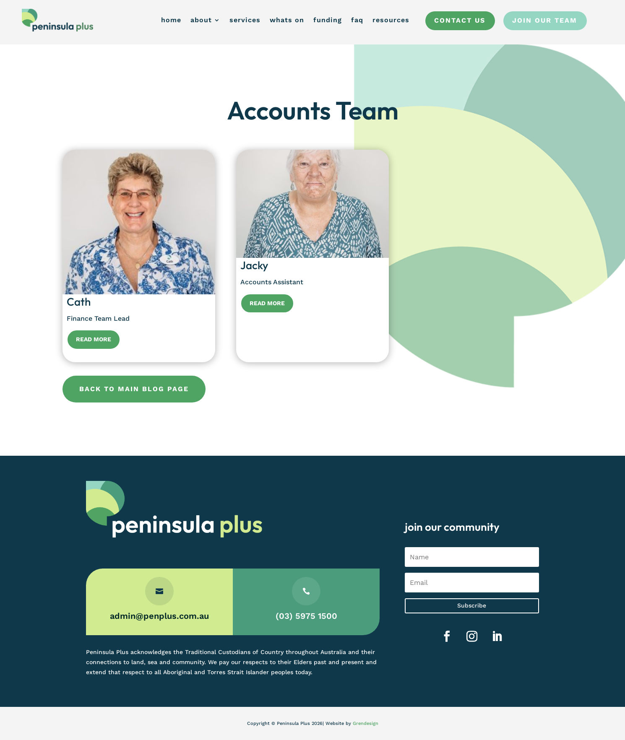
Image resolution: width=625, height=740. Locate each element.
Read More (93, 339)
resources (390, 20)
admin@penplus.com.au (159, 616)
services (244, 20)
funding (327, 20)
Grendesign (365, 723)
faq (357, 20)
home (171, 20)
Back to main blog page (134, 389)
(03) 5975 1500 (306, 616)
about (201, 20)
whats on (287, 20)
